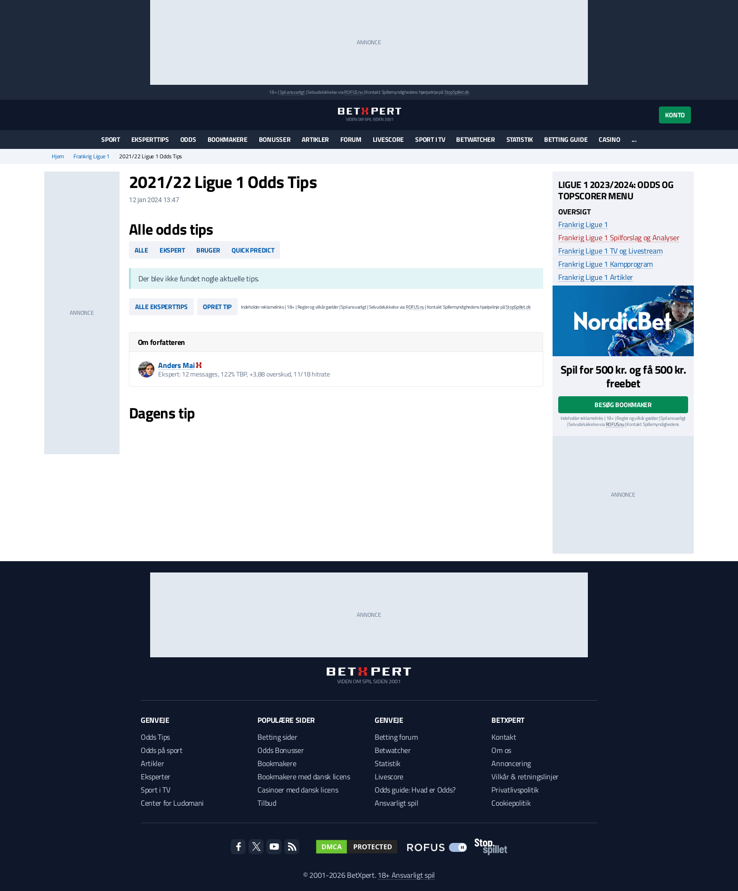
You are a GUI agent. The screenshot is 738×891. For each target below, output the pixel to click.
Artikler (315, 139)
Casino (609, 139)
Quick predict (253, 250)
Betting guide (565, 139)
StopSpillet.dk (456, 92)
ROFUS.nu (353, 92)
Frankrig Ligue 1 (91, 156)
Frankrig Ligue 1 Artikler (595, 277)
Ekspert (172, 250)
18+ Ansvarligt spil (406, 875)
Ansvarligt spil (396, 803)
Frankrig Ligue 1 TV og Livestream (610, 250)
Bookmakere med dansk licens (303, 776)
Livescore (388, 139)
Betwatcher (475, 139)
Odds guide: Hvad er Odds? (415, 789)
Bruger (208, 250)
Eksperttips (150, 139)
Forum (350, 139)
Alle (141, 250)
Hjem (58, 156)
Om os (501, 750)
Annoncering (510, 763)
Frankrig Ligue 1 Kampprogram (605, 264)
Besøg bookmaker (623, 404)
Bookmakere (228, 139)
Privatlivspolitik (515, 789)
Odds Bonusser (280, 750)
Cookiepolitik (510, 803)
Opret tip (217, 306)
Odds (188, 139)
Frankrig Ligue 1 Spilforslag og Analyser (618, 237)
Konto (675, 115)
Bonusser (275, 139)
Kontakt (503, 737)
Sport (110, 139)
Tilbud (266, 803)
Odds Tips (155, 737)
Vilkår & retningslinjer (525, 776)
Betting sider (277, 737)
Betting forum (396, 737)
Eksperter (155, 776)
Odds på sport (162, 750)
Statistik (519, 139)
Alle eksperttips (161, 306)
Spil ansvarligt (292, 92)
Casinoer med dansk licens (297, 789)
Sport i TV (430, 139)
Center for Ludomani (172, 803)
